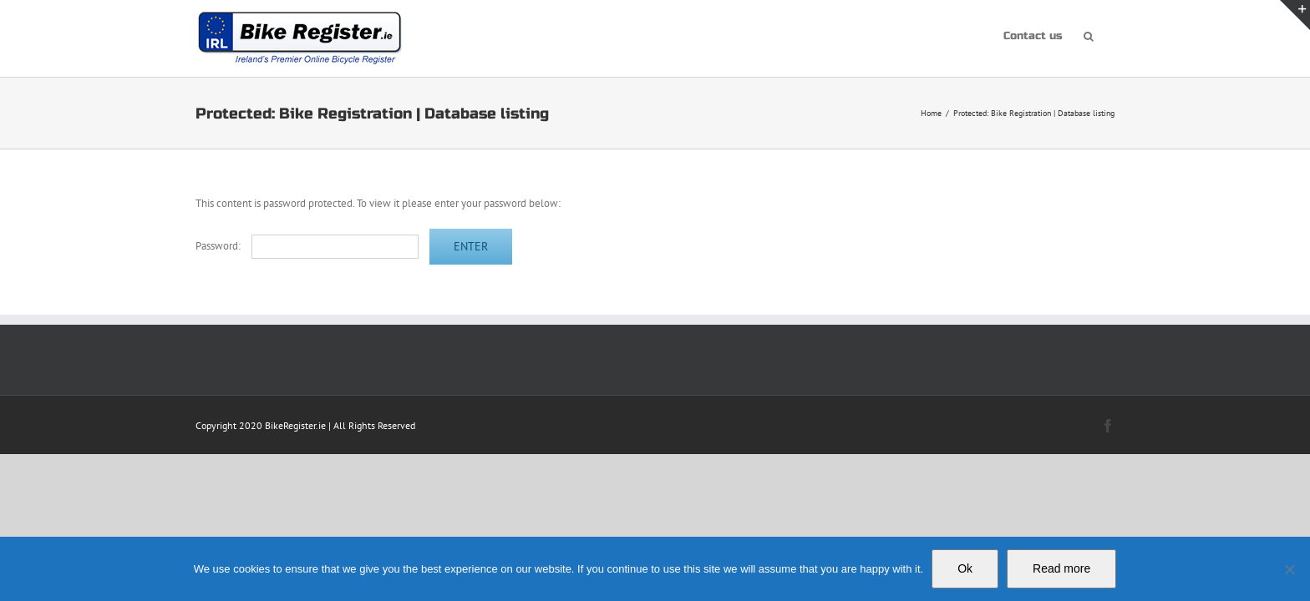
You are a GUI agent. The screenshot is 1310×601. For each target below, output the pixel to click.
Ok (964, 568)
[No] (1289, 569)
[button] (1109, 34)
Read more (1061, 568)
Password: (307, 246)
